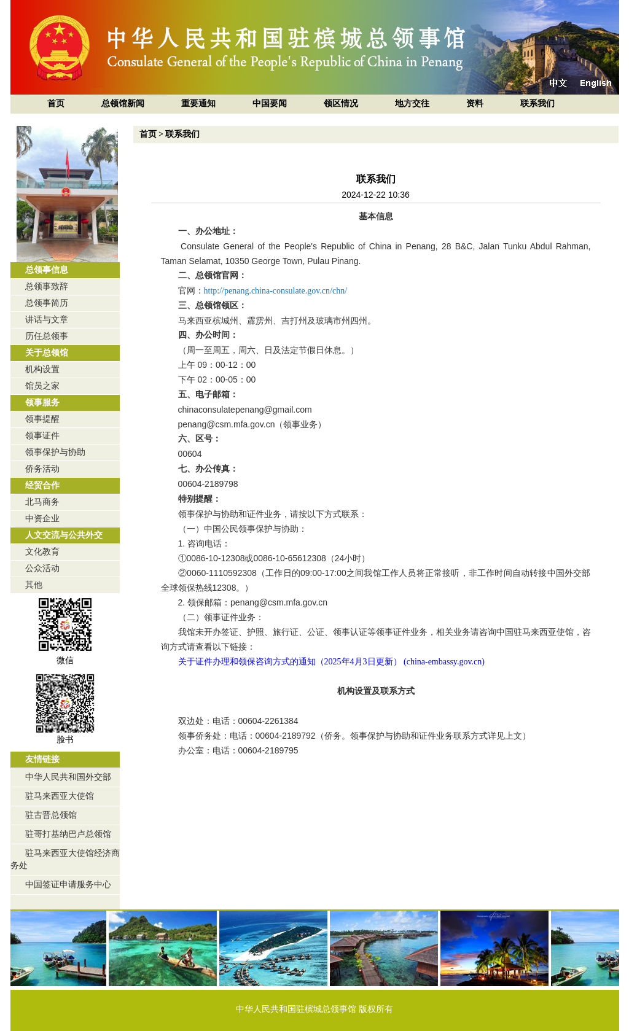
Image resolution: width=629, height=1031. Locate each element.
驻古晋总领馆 (51, 815)
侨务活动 (42, 468)
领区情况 (341, 103)
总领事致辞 (46, 286)
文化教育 (42, 551)
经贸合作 (42, 485)
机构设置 (42, 369)
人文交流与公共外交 (64, 535)
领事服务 (42, 402)
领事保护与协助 (55, 452)
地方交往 (412, 103)
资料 (474, 103)
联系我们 (537, 103)
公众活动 (42, 568)
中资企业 (42, 518)
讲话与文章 (46, 319)
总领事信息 (46, 269)
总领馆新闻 (122, 103)
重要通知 (198, 103)
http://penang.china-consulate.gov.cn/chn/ (276, 290)
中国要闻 (269, 103)
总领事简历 (46, 303)
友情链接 (42, 759)
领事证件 (42, 435)
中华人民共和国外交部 (68, 777)
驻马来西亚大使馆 (59, 796)
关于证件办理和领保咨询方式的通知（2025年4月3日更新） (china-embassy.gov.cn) (331, 661)
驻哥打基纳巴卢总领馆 (68, 834)
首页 (55, 103)
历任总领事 (46, 336)
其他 (33, 584)
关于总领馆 (46, 352)
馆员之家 (42, 386)
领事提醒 (42, 419)
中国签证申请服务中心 (68, 884)
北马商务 (42, 502)
